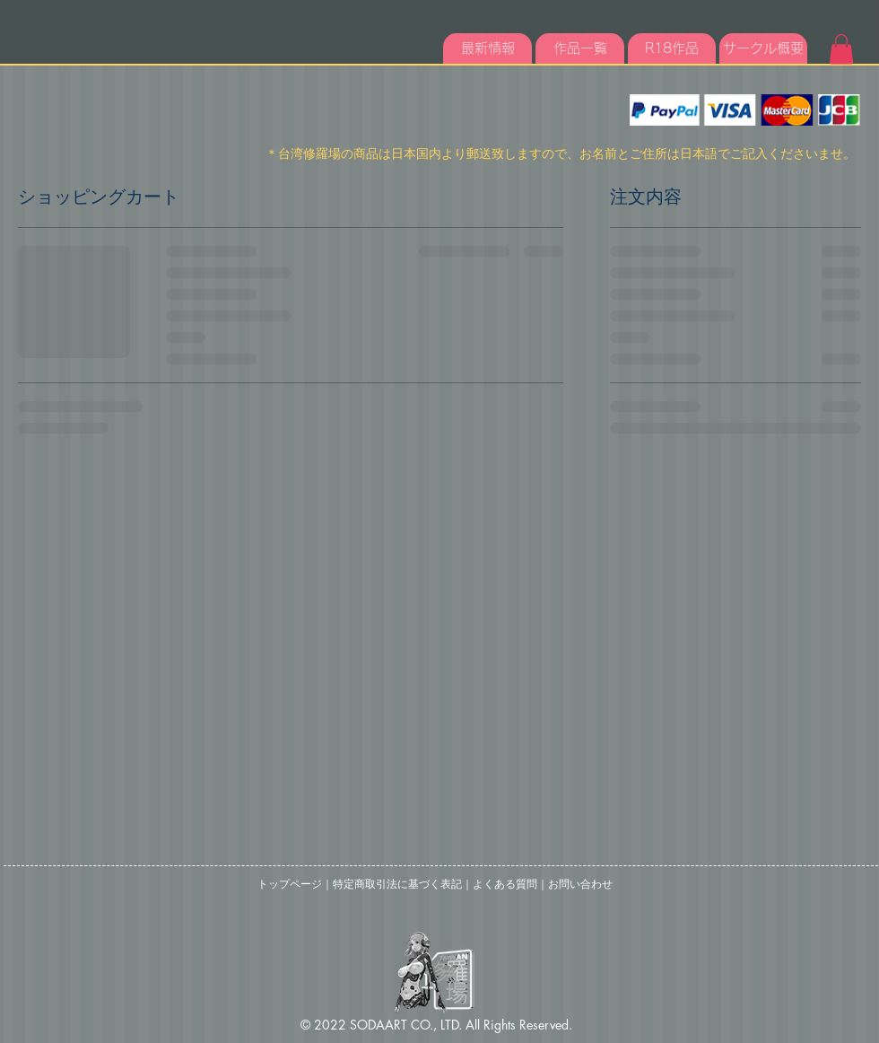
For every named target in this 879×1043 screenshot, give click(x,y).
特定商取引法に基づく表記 (397, 884)
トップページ (289, 884)
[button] (841, 49)
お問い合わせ (580, 884)
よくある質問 (505, 884)
